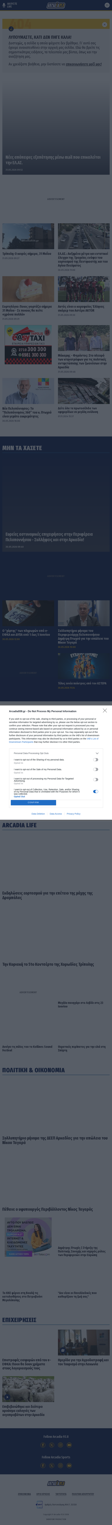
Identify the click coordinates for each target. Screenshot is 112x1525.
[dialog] (56, 762)
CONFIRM (33, 802)
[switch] (95, 759)
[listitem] (56, 753)
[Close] (106, 712)
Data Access (56, 814)
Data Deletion (38, 814)
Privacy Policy (73, 814)
